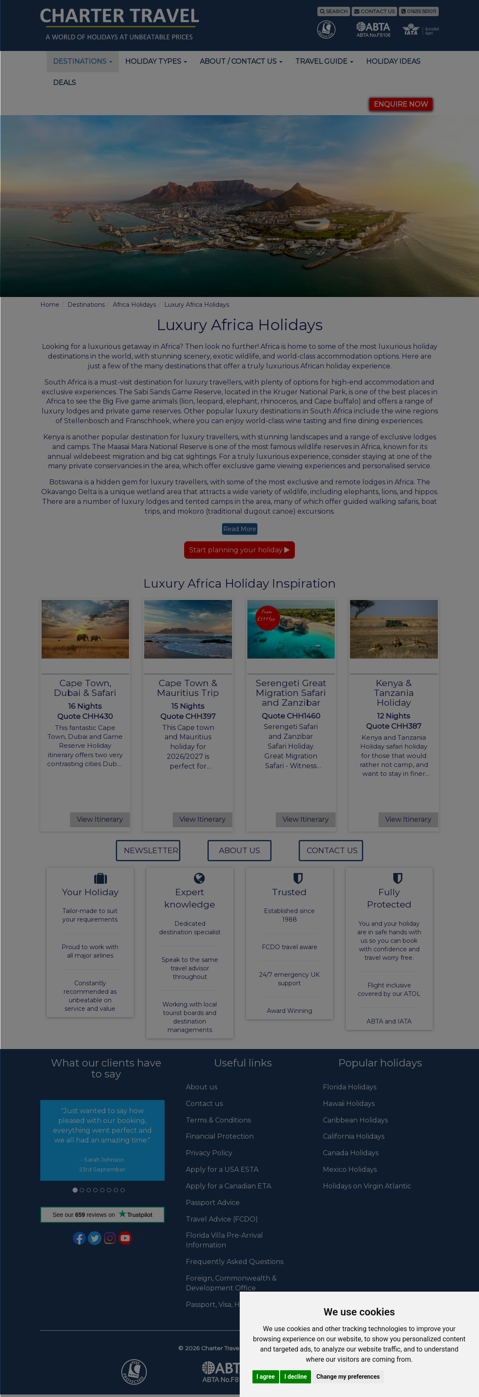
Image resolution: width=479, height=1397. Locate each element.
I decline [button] (295, 1376)
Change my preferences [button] (348, 1376)
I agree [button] (266, 1376)
